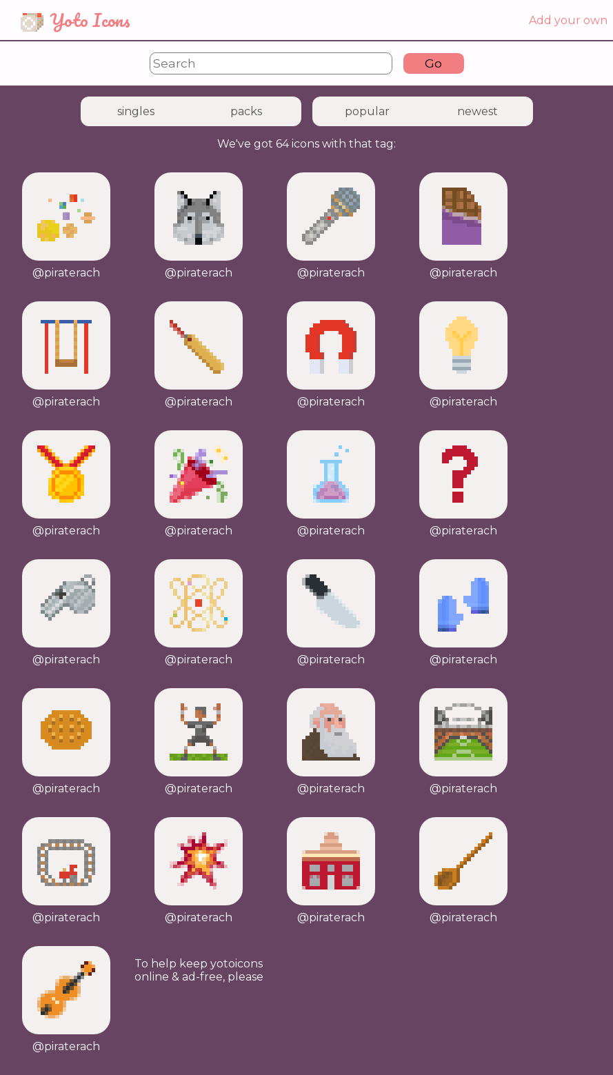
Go (433, 63)
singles (135, 111)
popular (367, 111)
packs (246, 111)
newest (477, 111)
